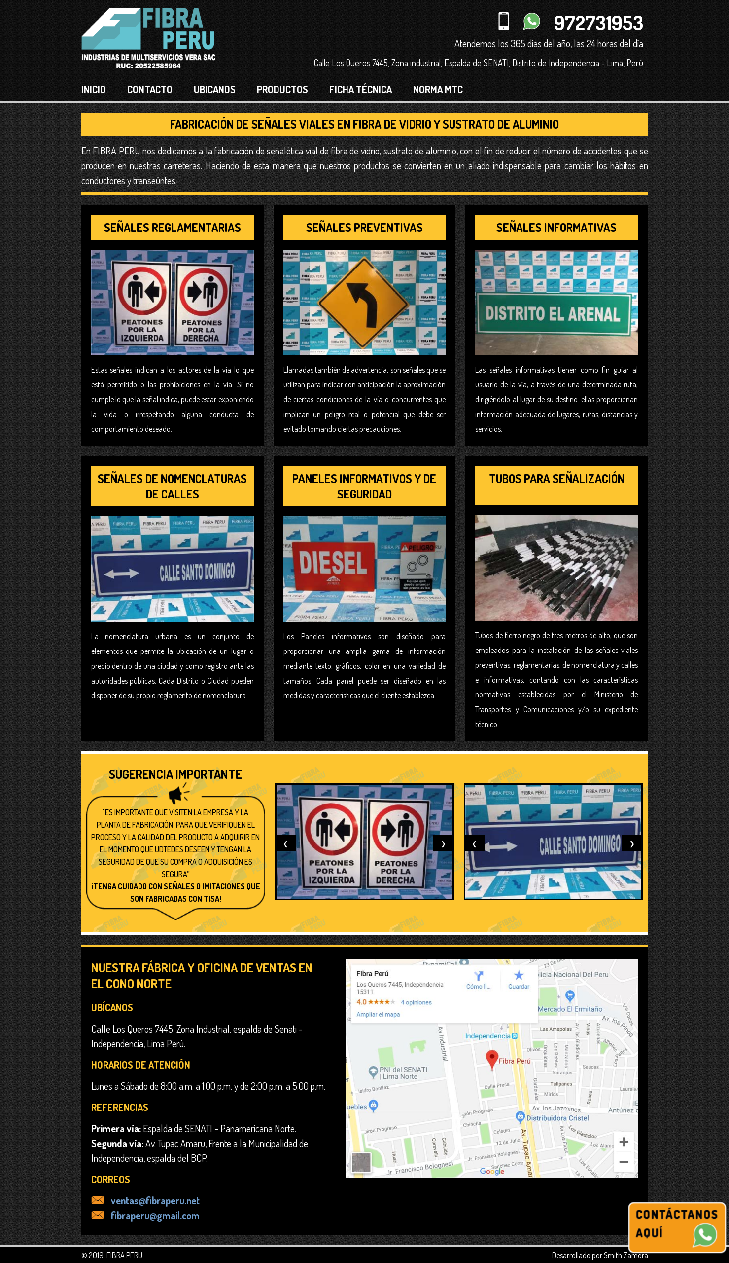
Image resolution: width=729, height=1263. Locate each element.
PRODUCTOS (282, 89)
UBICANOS (215, 89)
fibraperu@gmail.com (145, 1215)
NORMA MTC (438, 89)
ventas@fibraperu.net (145, 1200)
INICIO (93, 89)
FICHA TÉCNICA (360, 89)
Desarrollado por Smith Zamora (600, 1255)
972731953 (598, 22)
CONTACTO (150, 89)
